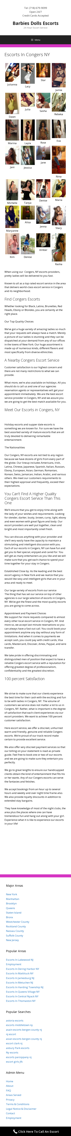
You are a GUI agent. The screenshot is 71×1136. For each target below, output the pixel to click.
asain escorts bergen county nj (24, 1029)
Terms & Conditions (17, 1104)
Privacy (10, 1099)
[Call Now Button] (35, 1131)
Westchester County (17, 921)
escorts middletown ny (19, 1025)
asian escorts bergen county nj (24, 1039)
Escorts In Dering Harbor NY (22, 969)
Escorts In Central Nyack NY (22, 996)
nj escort (11, 1034)
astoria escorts (14, 1020)
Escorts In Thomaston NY (21, 1001)
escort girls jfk (14, 1061)
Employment (13, 964)
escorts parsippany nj (19, 1057)
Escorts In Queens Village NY (23, 991)
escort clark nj (14, 1043)
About (9, 1086)
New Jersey (12, 940)
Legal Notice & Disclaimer (21, 1108)
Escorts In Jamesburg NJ (20, 978)
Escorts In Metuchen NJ (19, 982)
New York (11, 894)
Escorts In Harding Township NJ (24, 987)
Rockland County (16, 926)
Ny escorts (12, 1052)
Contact (10, 1113)
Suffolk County (14, 935)
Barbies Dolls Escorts (36, 23)
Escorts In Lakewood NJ (19, 959)
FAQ (8, 1090)
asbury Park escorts (17, 1048)
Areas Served (13, 1095)
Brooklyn (11, 903)
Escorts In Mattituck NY (19, 973)
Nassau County (15, 931)
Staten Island (13, 912)
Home (9, 1081)
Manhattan (12, 899)
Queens (10, 908)
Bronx (9, 917)
